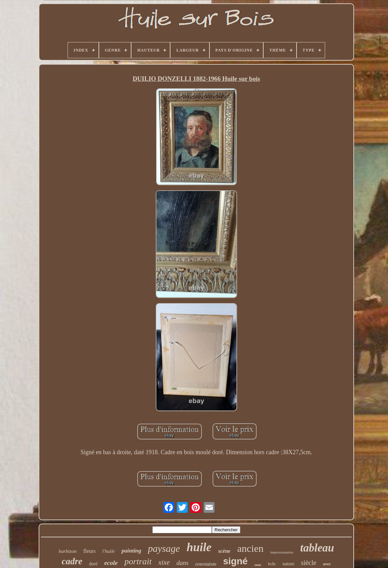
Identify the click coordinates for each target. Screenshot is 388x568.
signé (235, 561)
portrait (138, 561)
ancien (250, 548)
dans (183, 562)
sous (258, 565)
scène (224, 551)
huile (199, 547)
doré (93, 563)
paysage (164, 548)
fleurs (89, 551)
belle (272, 564)
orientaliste (206, 564)
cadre (72, 561)
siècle (308, 562)
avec (327, 563)
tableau (317, 548)
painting (131, 550)
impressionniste (282, 552)
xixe (164, 562)
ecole (111, 562)
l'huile (108, 551)
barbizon (67, 551)
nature (288, 563)
